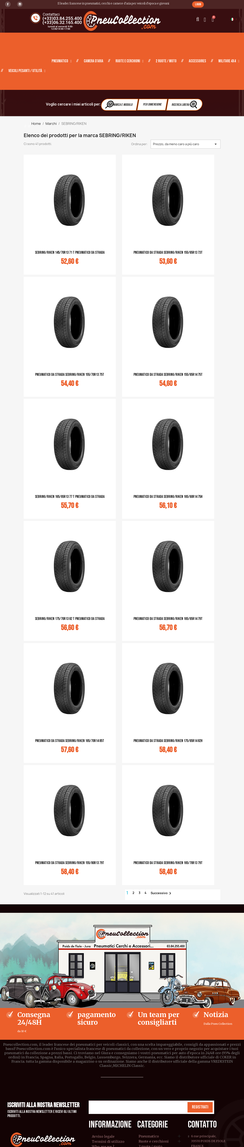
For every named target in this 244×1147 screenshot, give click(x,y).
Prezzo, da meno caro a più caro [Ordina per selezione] (185, 144)
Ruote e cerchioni (129, 61)
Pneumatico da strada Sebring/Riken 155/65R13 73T (168, 252)
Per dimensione (152, 105)
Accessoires (197, 61)
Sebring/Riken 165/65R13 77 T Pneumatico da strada (70, 496)
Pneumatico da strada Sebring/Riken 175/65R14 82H (168, 741)
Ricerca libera (184, 104)
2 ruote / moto (166, 61)
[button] (198, 4)
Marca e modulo (119, 104)
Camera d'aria (93, 61)
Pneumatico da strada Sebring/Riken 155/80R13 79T (69, 863)
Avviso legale (103, 1136)
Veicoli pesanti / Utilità (26, 71)
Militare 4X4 (228, 61)
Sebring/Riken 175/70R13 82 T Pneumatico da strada (70, 619)
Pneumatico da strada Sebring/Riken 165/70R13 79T (168, 863)
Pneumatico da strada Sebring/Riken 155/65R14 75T (168, 374)
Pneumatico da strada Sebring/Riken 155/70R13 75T (69, 374)
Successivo (162, 893)
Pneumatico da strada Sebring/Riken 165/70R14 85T (69, 741)
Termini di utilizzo (108, 1141)
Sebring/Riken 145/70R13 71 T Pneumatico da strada (70, 252)
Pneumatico (62, 61)
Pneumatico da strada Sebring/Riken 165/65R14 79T (168, 619)
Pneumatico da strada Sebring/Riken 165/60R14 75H (168, 496)
